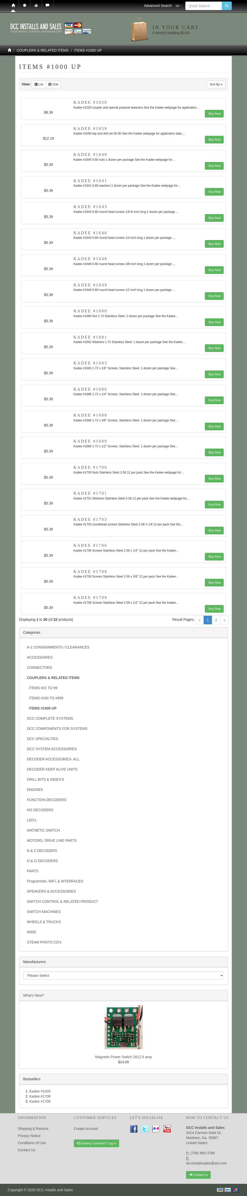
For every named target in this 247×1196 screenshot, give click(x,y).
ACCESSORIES (40, 657)
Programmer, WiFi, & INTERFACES (55, 881)
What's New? (33, 995)
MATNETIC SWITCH (43, 830)
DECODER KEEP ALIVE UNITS (52, 769)
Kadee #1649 (90, 285)
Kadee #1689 (90, 441)
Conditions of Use (32, 1143)
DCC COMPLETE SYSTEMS (50, 718)
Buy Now (214, 113)
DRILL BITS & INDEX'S (45, 779)
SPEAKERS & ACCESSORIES (51, 891)
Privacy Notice (29, 1136)
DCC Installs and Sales (54, 1190)
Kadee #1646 (90, 233)
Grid (53, 84)
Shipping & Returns (33, 1129)
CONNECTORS (39, 668)
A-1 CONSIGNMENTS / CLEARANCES (58, 647)
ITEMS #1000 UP (88, 50)
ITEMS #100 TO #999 (45, 698)
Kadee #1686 (90, 389)
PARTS (32, 871)
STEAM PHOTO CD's (44, 942)
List (39, 84)
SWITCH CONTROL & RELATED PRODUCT (62, 901)
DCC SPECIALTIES (42, 739)
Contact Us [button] (198, 1175)
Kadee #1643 (90, 206)
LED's (31, 820)
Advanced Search (163, 6)
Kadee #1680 (90, 311)
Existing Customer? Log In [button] (96, 1143)
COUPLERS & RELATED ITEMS (43, 50)
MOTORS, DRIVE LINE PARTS (52, 840)
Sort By (216, 84)
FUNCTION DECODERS (47, 800)
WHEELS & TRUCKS (44, 922)
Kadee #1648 (90, 259)
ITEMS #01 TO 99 (42, 688)
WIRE (31, 932)
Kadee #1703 (90, 519)
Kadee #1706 (90, 545)
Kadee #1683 (90, 363)
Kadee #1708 (90, 571)
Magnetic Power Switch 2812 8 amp (123, 1057)
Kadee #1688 (90, 415)
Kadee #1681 (90, 337)
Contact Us (26, 1150)
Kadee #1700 (90, 467)
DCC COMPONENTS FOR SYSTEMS (57, 729)
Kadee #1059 (90, 128)
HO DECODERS (40, 810)
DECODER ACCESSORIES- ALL (53, 759)
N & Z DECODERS (42, 851)
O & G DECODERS (42, 861)
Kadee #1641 (90, 181)
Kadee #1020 (90, 102)
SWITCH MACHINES (44, 912)
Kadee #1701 (90, 493)
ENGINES (35, 790)
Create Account (86, 1129)
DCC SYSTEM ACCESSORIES (52, 749)
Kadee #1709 (90, 597)
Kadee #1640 (90, 154)
